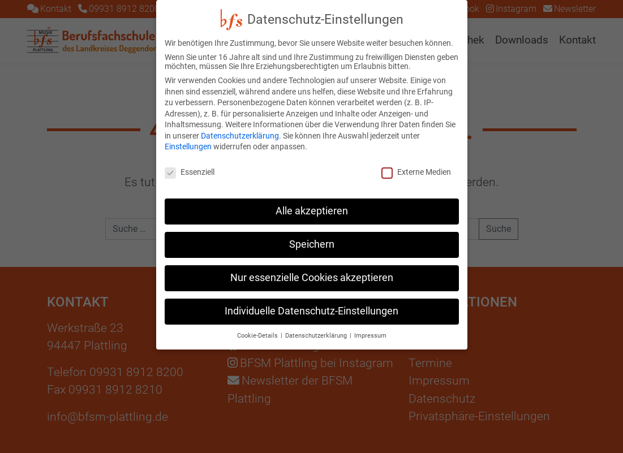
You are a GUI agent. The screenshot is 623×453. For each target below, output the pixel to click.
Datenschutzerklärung (240, 123)
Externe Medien (416, 160)
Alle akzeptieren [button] (312, 199)
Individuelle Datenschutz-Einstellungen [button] (311, 299)
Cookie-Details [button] (258, 323)
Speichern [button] (311, 232)
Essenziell (189, 160)
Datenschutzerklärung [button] (317, 323)
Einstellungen (188, 134)
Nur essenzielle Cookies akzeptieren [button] (311, 265)
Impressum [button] (370, 323)
